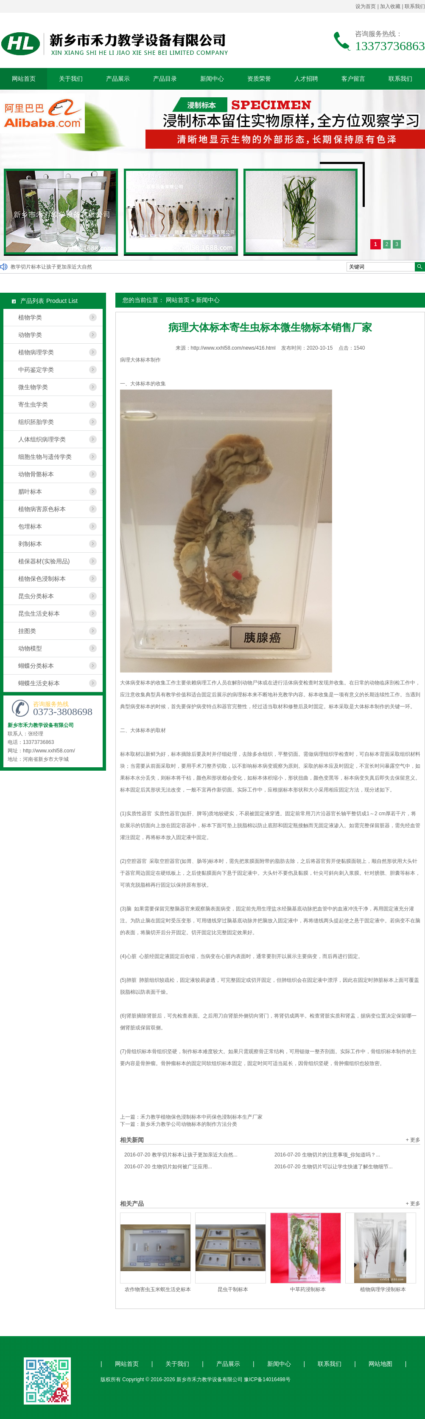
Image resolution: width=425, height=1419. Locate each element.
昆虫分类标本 (36, 596)
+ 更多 (413, 1140)
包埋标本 (30, 526)
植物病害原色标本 (42, 509)
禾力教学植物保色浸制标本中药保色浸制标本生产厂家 (201, 1117)
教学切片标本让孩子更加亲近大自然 (51, 267)
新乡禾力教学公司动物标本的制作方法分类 (188, 1124)
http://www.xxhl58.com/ (49, 751)
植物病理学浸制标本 (383, 1289)
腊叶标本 (30, 491)
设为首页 (365, 6)
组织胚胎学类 (36, 421)
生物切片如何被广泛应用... (168, 1167)
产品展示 (118, 78)
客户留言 (353, 78)
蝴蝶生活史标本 (39, 683)
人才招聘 (306, 78)
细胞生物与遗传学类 (45, 456)
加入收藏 (390, 6)
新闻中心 (212, 78)
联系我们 (415, 6)
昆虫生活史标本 (39, 613)
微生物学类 (33, 387)
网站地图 (380, 1364)
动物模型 (30, 648)
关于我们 (71, 78)
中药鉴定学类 (36, 369)
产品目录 (165, 78)
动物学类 (30, 334)
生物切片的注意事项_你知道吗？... (327, 1155)
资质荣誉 (259, 78)
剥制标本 (30, 543)
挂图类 (27, 631)
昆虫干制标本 (233, 1289)
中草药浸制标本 (308, 1289)
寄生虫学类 (33, 404)
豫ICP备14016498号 (267, 1379)
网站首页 (24, 78)
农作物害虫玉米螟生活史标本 (158, 1289)
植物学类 (30, 317)
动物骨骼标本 (36, 474)
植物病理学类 (36, 352)
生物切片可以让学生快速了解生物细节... (333, 1167)
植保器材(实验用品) (44, 561)
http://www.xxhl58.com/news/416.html (233, 348)
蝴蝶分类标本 (36, 665)
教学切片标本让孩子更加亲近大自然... (181, 1155)
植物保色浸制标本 (42, 578)
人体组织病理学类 (42, 439)
